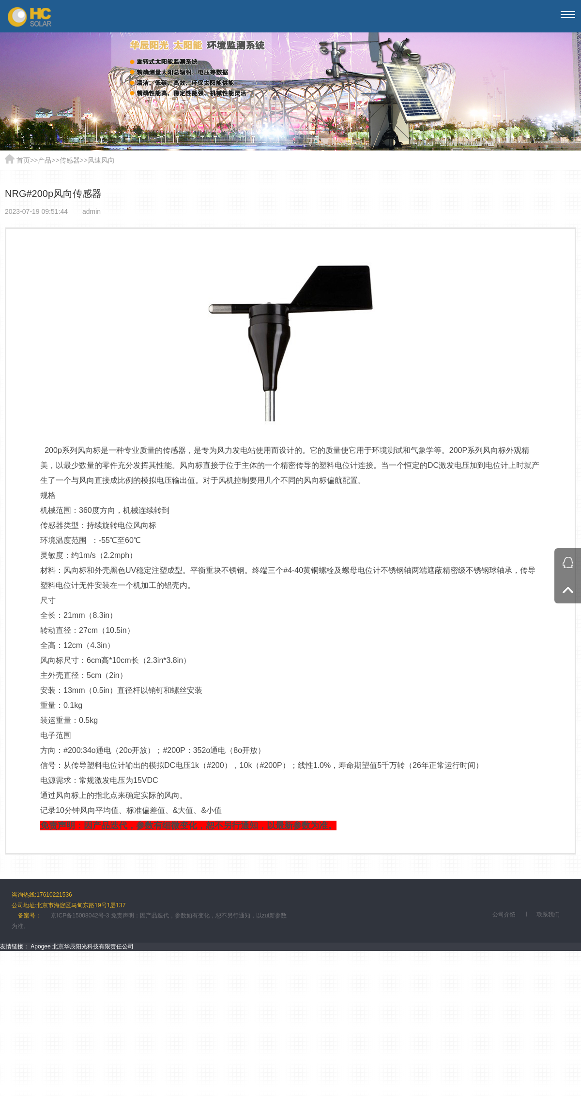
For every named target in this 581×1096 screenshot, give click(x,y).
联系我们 (548, 914)
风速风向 (101, 160)
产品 (44, 160)
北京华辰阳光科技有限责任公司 (93, 946)
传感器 (70, 160)
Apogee (40, 946)
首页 (23, 160)
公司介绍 (504, 914)
